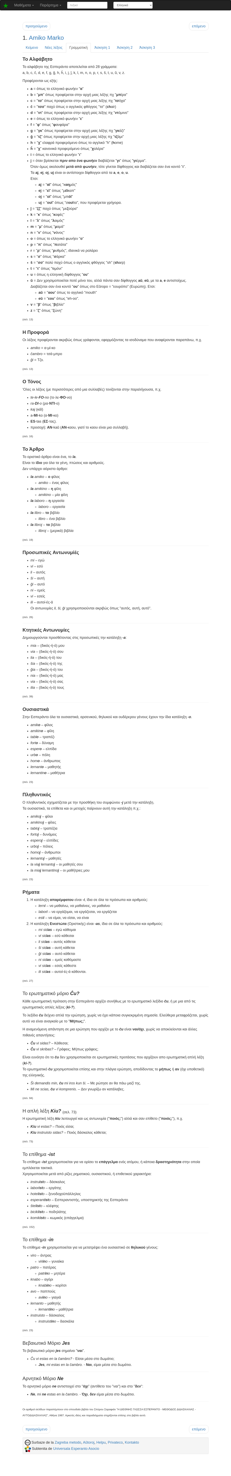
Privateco (115, 1442)
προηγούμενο (36, 26)
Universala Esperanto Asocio (76, 1449)
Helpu (101, 1442)
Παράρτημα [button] (50, 5)
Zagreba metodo (68, 1442)
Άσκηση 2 (125, 48)
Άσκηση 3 (147, 48)
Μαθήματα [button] (24, 5)
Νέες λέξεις (54, 48)
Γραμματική (78, 48)
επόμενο (199, 26)
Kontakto (132, 1442)
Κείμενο (32, 48)
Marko (55, 37)
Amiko (37, 37)
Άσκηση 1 (102, 48)
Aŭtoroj (88, 1442)
